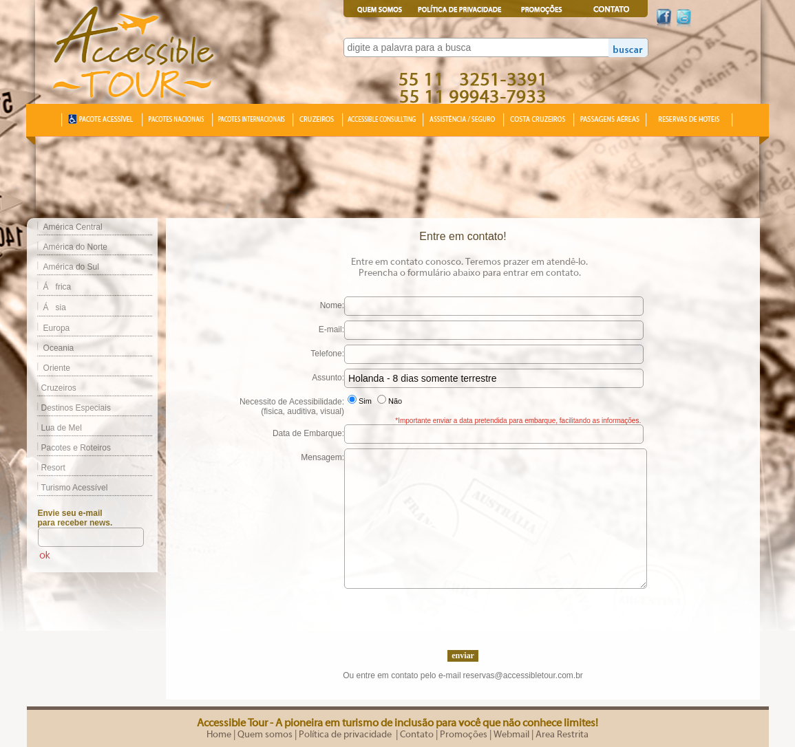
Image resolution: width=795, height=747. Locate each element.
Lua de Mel (54, 428)
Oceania (58, 348)
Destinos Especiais (69, 408)
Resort (46, 468)
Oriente (56, 368)
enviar (463, 655)
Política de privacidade (346, 734)
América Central (73, 227)
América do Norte (75, 247)
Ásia (54, 307)
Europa (56, 328)
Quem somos (265, 734)
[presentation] (462, 615)
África (57, 287)
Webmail (511, 734)
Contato (417, 734)
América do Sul (71, 267)
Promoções (463, 734)
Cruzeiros (51, 388)
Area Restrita (562, 734)
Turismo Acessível (67, 487)
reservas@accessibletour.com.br (523, 675)
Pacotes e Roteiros (69, 448)
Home (218, 734)
